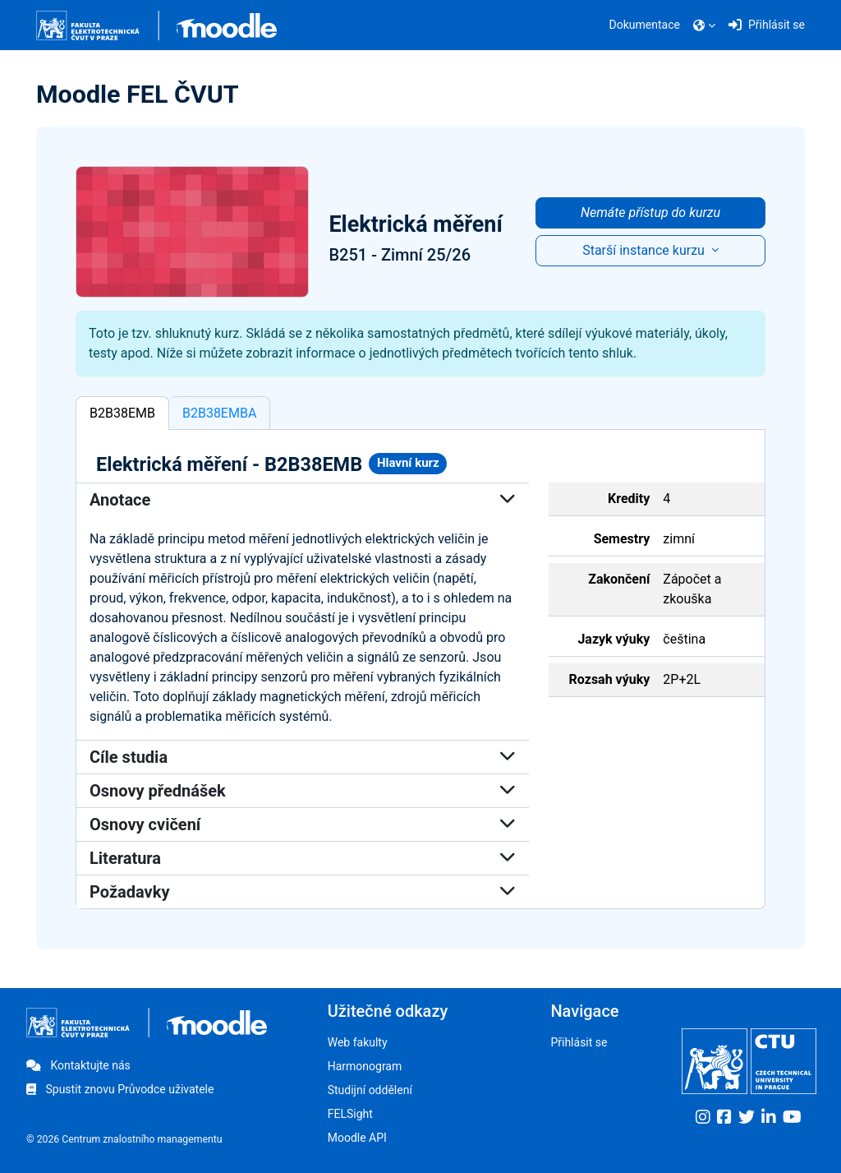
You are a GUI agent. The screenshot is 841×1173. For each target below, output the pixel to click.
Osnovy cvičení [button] (303, 824)
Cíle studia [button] (303, 757)
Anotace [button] (303, 500)
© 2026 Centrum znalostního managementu (124, 1139)
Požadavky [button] (303, 892)
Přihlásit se (578, 1042)
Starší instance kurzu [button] (645, 250)
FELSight (350, 1113)
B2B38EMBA (219, 413)
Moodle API (357, 1137)
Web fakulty (358, 1042)
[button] (704, 25)
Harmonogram (365, 1066)
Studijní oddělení (370, 1090)
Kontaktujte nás (78, 1065)
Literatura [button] (303, 858)
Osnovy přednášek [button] (303, 791)
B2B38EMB (122, 413)
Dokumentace (644, 24)
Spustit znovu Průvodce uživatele (120, 1089)
